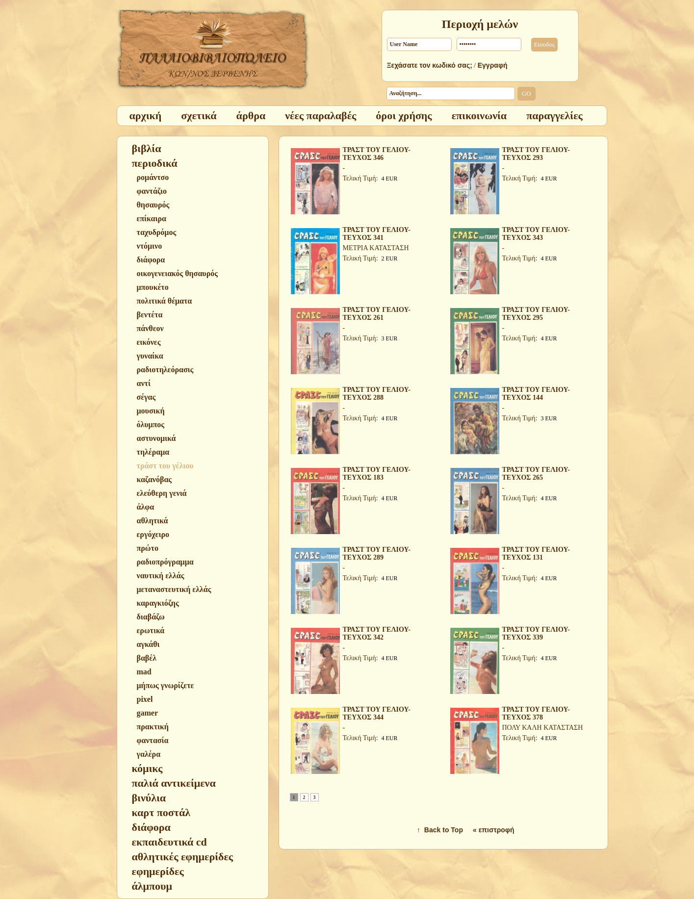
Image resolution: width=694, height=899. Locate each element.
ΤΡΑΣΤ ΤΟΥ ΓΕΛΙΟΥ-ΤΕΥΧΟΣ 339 (536, 633)
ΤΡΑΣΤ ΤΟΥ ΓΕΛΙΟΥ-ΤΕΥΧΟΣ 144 (536, 393)
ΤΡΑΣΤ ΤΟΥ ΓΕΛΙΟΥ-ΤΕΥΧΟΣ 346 (377, 153)
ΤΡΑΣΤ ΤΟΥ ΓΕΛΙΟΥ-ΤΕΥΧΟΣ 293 (536, 153)
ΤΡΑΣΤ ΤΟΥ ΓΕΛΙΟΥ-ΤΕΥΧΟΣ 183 (377, 473)
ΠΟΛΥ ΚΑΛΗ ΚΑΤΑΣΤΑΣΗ (542, 727)
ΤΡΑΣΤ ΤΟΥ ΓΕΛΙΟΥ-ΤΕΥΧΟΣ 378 (536, 713)
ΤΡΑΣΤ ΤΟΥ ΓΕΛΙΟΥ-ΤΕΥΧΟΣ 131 (536, 553)
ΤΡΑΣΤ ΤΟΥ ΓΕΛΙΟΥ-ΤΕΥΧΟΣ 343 (536, 233)
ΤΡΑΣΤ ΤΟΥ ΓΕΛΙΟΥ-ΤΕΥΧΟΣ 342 (377, 633)
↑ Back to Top (440, 830)
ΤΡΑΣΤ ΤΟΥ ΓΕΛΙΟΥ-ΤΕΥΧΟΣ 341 (377, 233)
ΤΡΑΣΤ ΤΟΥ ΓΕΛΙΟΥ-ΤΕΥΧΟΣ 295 (536, 313)
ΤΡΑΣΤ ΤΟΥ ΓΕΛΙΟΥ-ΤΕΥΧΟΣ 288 (377, 393)
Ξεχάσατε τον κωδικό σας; (429, 65)
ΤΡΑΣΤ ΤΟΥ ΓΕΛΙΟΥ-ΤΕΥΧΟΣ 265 (536, 473)
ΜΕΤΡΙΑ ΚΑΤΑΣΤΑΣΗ (376, 248)
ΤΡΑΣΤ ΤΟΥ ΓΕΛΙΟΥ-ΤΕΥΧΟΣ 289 (377, 553)
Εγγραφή (493, 65)
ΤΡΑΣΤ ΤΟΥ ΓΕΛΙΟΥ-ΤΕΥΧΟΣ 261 (377, 313)
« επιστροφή (493, 830)
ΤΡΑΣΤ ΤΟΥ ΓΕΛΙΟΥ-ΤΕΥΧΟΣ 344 (377, 713)
